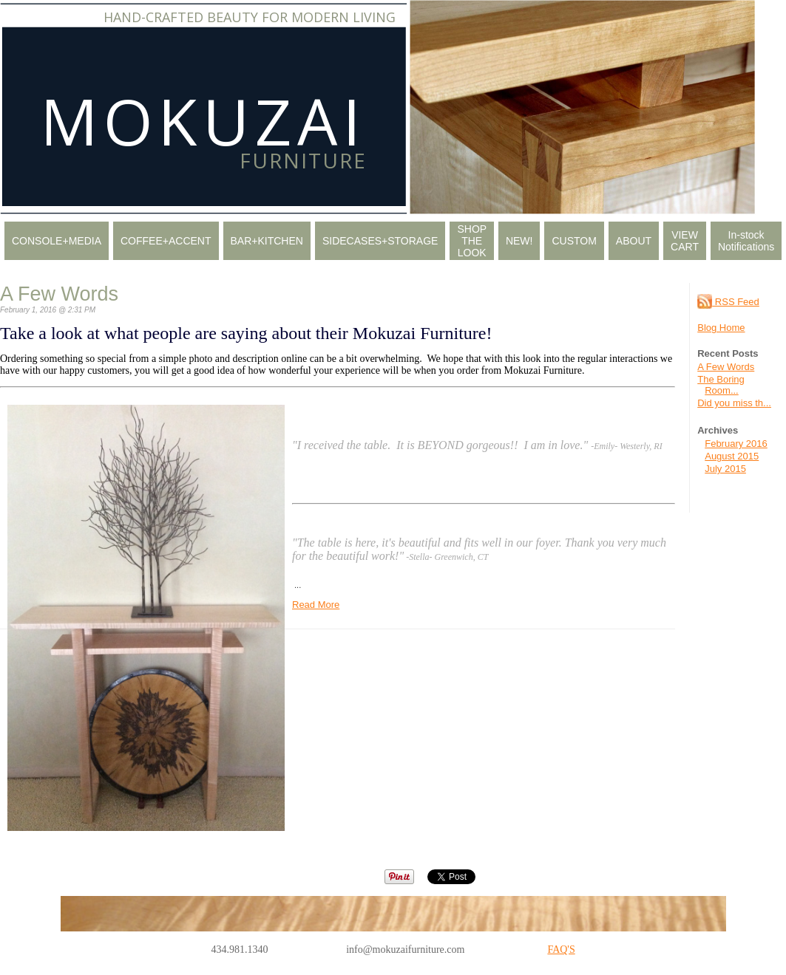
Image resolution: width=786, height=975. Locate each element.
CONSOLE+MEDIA (56, 241)
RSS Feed (728, 301)
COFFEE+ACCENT (166, 241)
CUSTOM (574, 241)
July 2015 (725, 468)
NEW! (519, 241)
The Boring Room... (721, 385)
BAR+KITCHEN (267, 241)
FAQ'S (561, 949)
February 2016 (736, 443)
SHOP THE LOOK (472, 241)
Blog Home (721, 327)
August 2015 (732, 456)
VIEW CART (685, 241)
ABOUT (633, 241)
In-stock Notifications (746, 241)
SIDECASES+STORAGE (380, 241)
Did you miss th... (734, 402)
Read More (315, 604)
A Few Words (725, 366)
